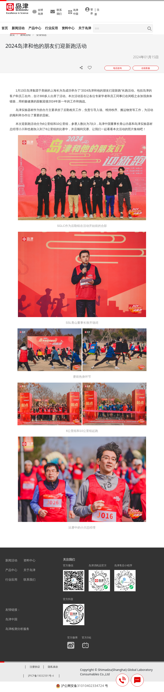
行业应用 (11, 579)
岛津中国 (11, 619)
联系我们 (29, 579)
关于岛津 (84, 28)
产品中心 (11, 570)
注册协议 (35, 667)
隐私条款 (53, 667)
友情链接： (12, 610)
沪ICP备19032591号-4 (41, 675)
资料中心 (29, 560)
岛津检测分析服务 (17, 629)
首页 (4, 28)
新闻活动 (18, 28)
